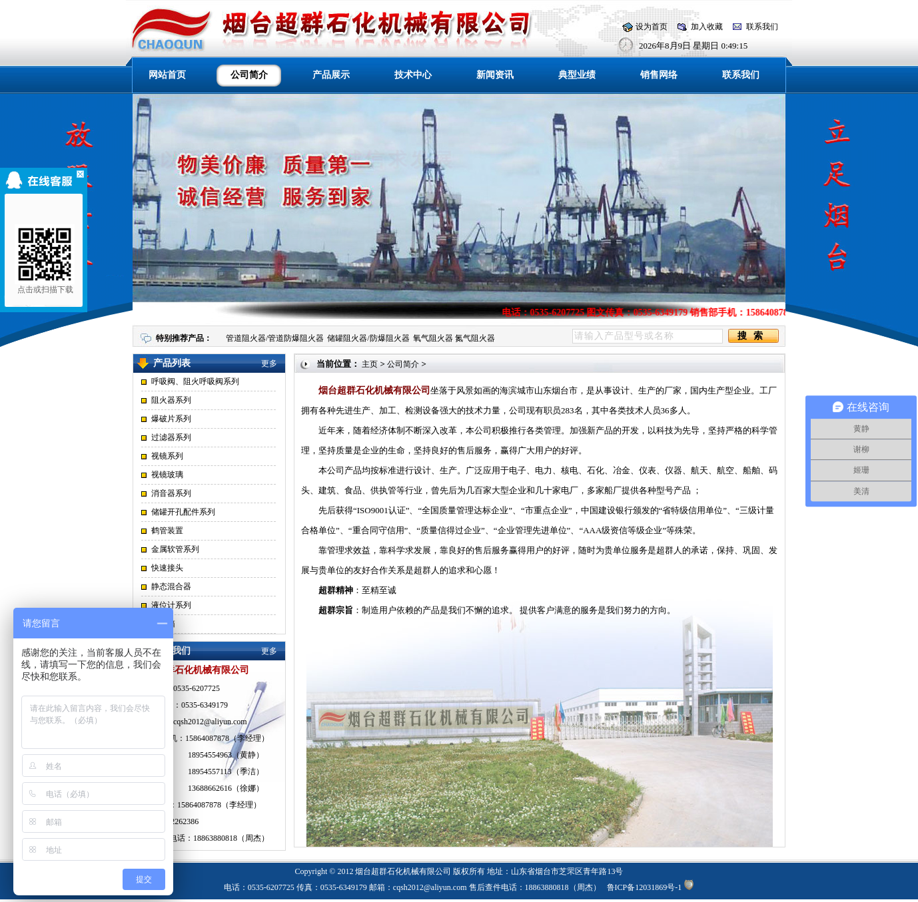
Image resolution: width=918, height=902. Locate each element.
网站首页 (167, 75)
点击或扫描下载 (41, 259)
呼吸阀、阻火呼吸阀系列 (195, 381)
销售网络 (659, 75)
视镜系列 (167, 456)
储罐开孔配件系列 (183, 512)
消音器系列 (171, 493)
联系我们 (762, 26)
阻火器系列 (171, 400)
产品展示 (331, 75)
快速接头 (167, 567)
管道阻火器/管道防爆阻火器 (275, 338)
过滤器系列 (171, 437)
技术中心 (413, 75)
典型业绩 (577, 75)
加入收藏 (707, 26)
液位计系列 (171, 605)
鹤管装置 (167, 530)
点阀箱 (163, 623)
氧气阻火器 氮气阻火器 (454, 338)
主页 (370, 364)
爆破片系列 (171, 418)
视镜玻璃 (167, 474)
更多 (269, 363)
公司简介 (403, 364)
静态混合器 (171, 586)
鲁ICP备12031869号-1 (644, 887)
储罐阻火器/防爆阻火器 (368, 338)
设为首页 (652, 26)
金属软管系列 (175, 549)
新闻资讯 (495, 75)
